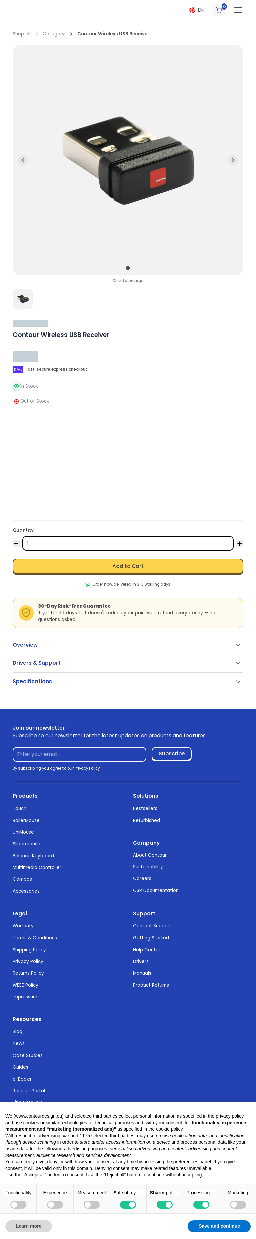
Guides (20, 1067)
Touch (19, 808)
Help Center (146, 950)
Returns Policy (28, 973)
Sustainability (148, 867)
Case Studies (28, 1055)
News (19, 1043)
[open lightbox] (23, 299)
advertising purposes (85, 1148)
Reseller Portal (29, 1091)
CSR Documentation (156, 890)
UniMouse (23, 832)
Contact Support (152, 926)
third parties (122, 1135)
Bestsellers (145, 808)
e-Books (22, 1079)
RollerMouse (26, 820)
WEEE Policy (25, 985)
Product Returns (151, 985)
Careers (142, 878)
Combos (22, 879)
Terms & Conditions (35, 938)
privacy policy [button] (230, 1116)
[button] (196, 10)
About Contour (150, 855)
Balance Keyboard (33, 856)
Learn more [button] (28, 1226)
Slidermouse (26, 844)
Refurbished (146, 820)
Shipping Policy (29, 950)
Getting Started (151, 938)
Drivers (141, 961)
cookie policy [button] (169, 1129)
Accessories (26, 891)
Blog (17, 1031)
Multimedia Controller (37, 867)
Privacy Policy (28, 961)
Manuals (142, 973)
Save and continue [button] (219, 1226)
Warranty (23, 926)
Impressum (25, 997)
